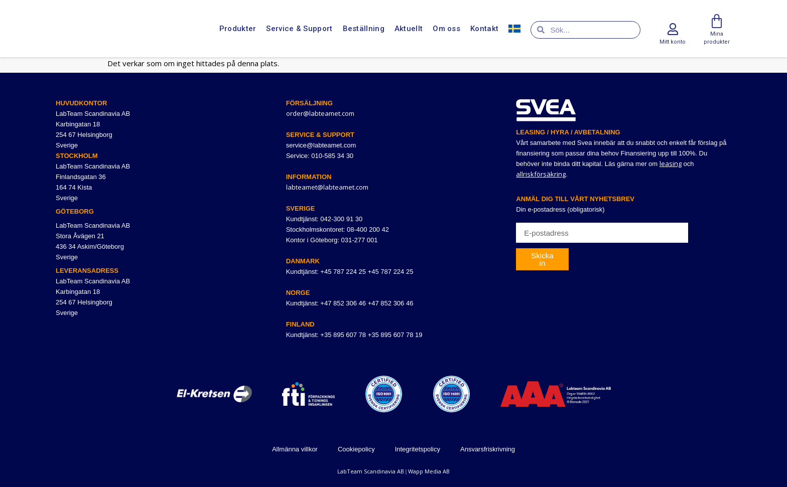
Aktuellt (409, 29)
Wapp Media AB (429, 471)
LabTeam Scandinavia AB (370, 471)
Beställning (363, 29)
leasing (671, 163)
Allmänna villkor (295, 449)
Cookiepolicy (356, 449)
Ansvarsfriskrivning (487, 449)
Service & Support (299, 29)
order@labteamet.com (320, 113)
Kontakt (484, 29)
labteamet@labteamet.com (327, 187)
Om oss (446, 29)
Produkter (237, 29)
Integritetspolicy (417, 449)
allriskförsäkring (541, 174)
